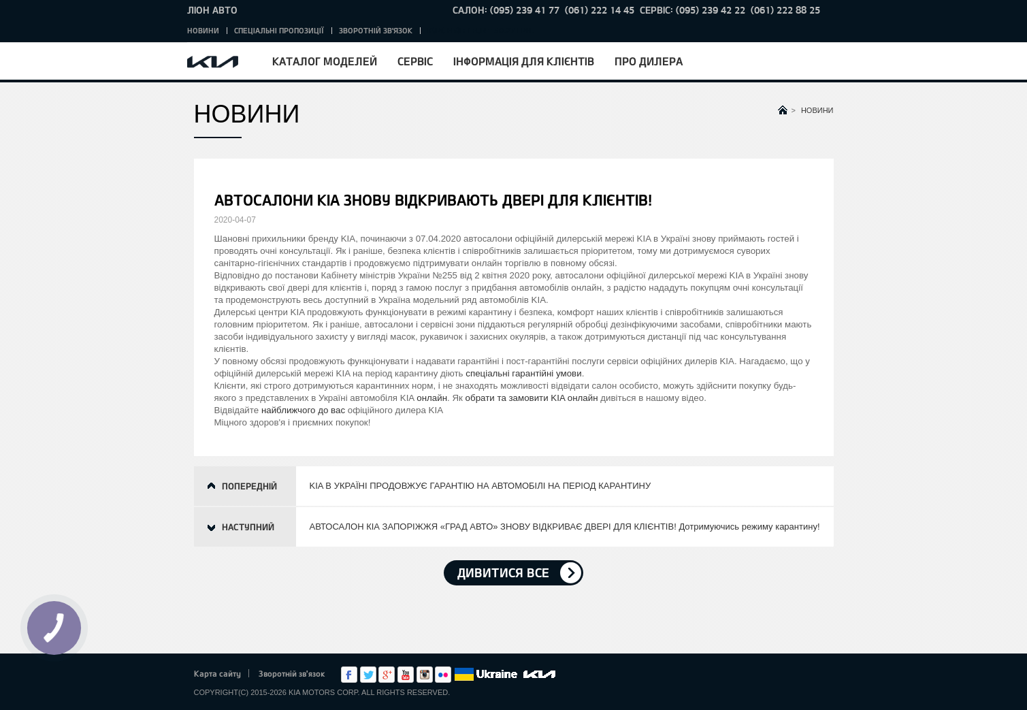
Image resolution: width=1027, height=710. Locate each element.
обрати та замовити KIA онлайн (532, 398)
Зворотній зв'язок (375, 30)
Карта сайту (217, 673)
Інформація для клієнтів (523, 60)
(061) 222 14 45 (599, 10)
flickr (443, 674)
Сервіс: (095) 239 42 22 (692, 10)
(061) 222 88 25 (785, 10)
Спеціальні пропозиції (279, 30)
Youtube (405, 674)
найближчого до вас (303, 410)
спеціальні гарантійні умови (523, 373)
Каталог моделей (324, 60)
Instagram (425, 674)
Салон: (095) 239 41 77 (506, 10)
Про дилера (649, 60)
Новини (203, 30)
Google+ (386, 674)
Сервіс (415, 60)
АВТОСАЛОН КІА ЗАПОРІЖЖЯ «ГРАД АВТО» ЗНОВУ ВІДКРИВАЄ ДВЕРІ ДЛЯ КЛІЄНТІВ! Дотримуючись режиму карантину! (565, 526)
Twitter (368, 674)
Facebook (349, 674)
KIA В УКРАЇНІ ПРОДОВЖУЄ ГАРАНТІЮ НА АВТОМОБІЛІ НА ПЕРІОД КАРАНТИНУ (480, 486)
